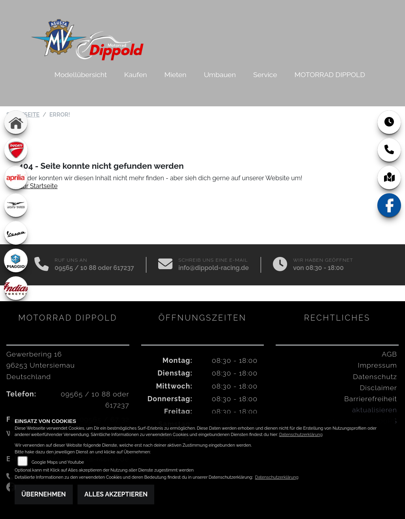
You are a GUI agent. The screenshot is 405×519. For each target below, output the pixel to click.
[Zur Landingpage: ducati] (16, 150)
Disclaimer (378, 387)
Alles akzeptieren (116, 494)
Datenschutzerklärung (301, 434)
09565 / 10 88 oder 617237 (94, 268)
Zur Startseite (38, 186)
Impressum (377, 365)
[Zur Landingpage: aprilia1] (16, 177)
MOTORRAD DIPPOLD (330, 74)
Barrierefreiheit (370, 398)
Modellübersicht (81, 74)
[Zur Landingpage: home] (16, 122)
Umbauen (220, 74)
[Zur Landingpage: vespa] (16, 233)
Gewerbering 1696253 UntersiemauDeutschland (40, 365)
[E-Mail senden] (165, 265)
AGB (389, 354)
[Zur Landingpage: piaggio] (16, 260)
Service (265, 74)
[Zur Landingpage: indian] (16, 288)
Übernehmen (43, 494)
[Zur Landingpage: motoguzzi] (16, 205)
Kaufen (135, 74)
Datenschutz (375, 376)
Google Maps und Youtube (58, 462)
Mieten (176, 74)
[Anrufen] (41, 265)
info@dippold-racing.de (213, 268)
